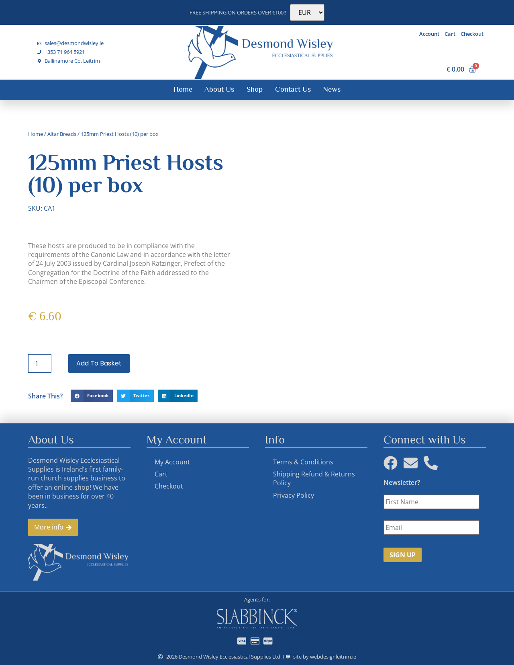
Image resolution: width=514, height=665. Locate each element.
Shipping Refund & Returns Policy (314, 478)
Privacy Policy (293, 495)
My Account (172, 462)
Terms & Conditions (303, 462)
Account (429, 33)
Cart (450, 33)
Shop (255, 89)
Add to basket (99, 363)
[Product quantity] (39, 363)
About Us (219, 89)
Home (182, 89)
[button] (92, 396)
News (332, 89)
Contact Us (293, 89)
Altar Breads (61, 134)
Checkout (472, 33)
